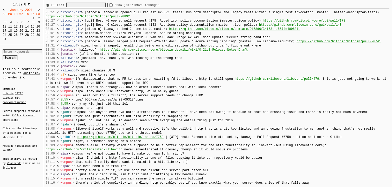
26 (15, 35)
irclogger (10, 164)
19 (15, 31)
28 (27, 35)
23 (38, 31)
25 (10, 35)
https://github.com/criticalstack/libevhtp (84, 149)
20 (21, 31)
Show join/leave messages (146, 5)
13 (21, 26)
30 (38, 35)
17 (4, 31)
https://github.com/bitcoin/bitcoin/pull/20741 (339, 41)
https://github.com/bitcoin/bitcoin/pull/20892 (88, 16)
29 (32, 35)
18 (10, 31)
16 (38, 26)
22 (32, 31)
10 (4, 26)
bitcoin (8, 94)
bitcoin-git (11, 98)
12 (15, 26)
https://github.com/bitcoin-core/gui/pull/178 (304, 20)
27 (21, 35)
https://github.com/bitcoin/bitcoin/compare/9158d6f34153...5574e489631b (234, 29)
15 (32, 26)
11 (10, 26)
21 (27, 31)
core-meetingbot (14, 102)
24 (4, 35)
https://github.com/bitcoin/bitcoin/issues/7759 (120, 137)
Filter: (58, 5)
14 (27, 26)
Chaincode (14, 160)
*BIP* (19, 94)
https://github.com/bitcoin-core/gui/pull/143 (300, 25)
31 (4, 39)
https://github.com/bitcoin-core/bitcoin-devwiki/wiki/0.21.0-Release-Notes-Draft (174, 50)
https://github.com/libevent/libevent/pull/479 (277, 79)
